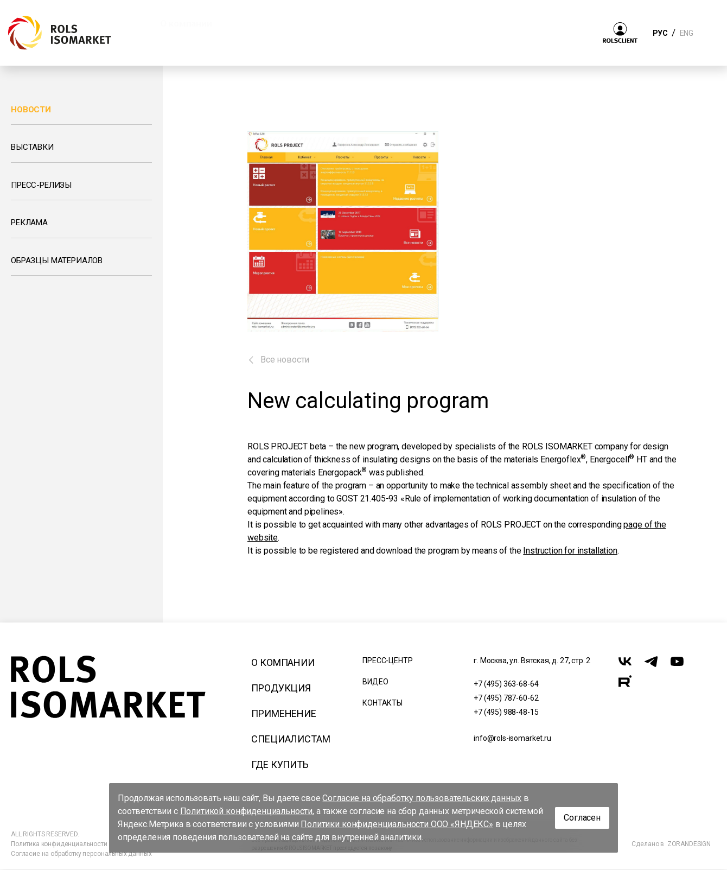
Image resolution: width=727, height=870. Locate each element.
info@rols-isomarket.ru (512, 738)
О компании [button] (186, 23)
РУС (660, 33)
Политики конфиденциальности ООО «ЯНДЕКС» (397, 824)
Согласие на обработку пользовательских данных (421, 798)
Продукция (281, 688)
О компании (282, 662)
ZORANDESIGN (689, 844)
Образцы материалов (57, 260)
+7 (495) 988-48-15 (506, 712)
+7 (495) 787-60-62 (506, 698)
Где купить (279, 764)
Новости (31, 110)
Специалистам (290, 739)
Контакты (382, 702)
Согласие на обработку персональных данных (81, 854)
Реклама (29, 222)
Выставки (32, 147)
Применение (283, 713)
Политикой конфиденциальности (246, 811)
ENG (686, 33)
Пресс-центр (387, 660)
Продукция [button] (270, 23)
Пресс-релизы (41, 185)
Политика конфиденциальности (59, 844)
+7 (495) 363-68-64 (506, 684)
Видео (375, 681)
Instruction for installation (570, 550)
